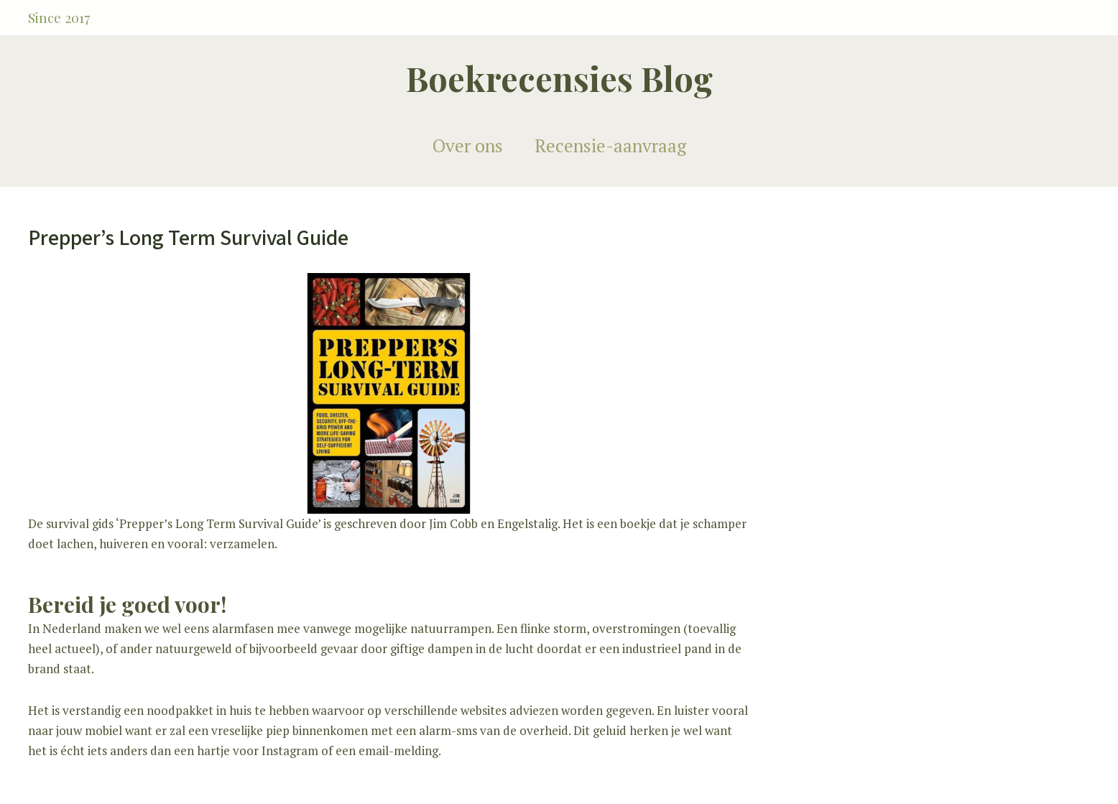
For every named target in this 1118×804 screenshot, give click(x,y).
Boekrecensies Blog (559, 78)
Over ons (468, 145)
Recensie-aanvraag (610, 145)
